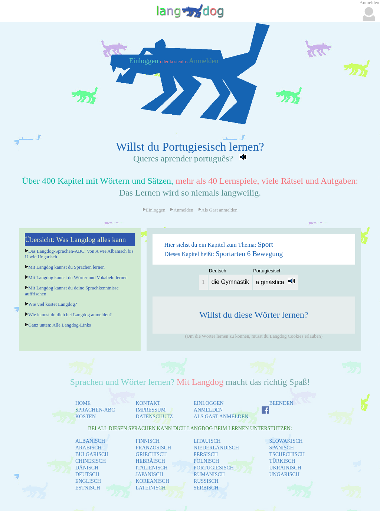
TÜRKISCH (282, 461)
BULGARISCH (91, 454)
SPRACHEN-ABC (95, 410)
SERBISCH (206, 488)
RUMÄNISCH (209, 474)
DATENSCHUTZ (154, 416)
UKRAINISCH (285, 468)
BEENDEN (281, 403)
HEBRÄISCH (150, 461)
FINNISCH (148, 441)
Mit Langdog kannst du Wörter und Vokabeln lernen (78, 277)
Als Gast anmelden (218, 210)
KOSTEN (85, 416)
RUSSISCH (206, 481)
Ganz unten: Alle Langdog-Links (59, 325)
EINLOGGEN (209, 403)
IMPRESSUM (151, 410)
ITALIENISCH (152, 468)
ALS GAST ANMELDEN (221, 416)
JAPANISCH (149, 474)
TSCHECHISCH (287, 454)
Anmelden (204, 61)
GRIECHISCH (151, 454)
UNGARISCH (284, 474)
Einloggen (144, 61)
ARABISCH (88, 448)
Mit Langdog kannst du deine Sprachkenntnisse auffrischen (71, 290)
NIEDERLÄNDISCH (216, 448)
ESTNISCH (87, 488)
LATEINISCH (151, 488)
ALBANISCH (90, 441)
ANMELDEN (208, 410)
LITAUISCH (207, 441)
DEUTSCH (87, 474)
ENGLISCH (88, 481)
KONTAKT (148, 403)
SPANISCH (281, 448)
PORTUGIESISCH (214, 468)
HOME (83, 403)
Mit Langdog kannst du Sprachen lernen (66, 267)
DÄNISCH (86, 468)
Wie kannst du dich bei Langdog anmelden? (70, 314)
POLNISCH (206, 461)
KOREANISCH (152, 481)
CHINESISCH (90, 461)
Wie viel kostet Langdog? (52, 304)
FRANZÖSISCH (153, 448)
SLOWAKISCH (285, 441)
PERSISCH (206, 454)
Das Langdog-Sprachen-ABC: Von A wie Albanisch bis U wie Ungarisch (79, 254)
